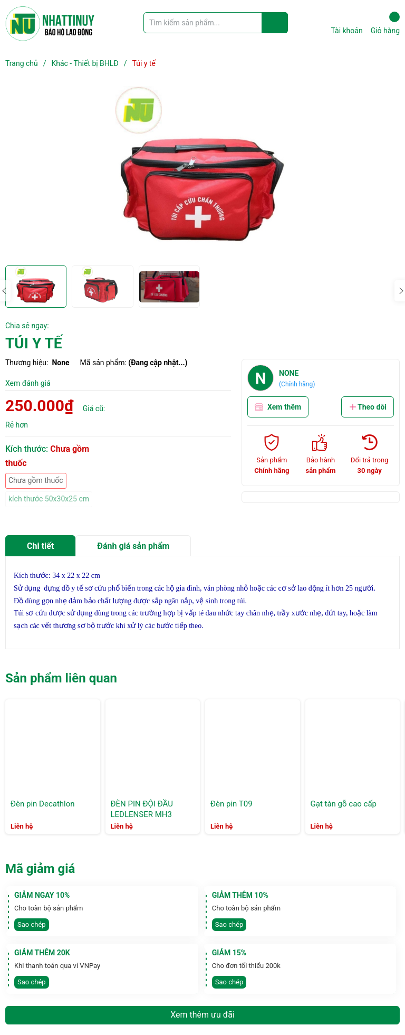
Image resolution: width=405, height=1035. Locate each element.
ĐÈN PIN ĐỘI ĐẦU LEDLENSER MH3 (142, 809)
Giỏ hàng (385, 23)
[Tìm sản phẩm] (215, 22)
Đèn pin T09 (231, 804)
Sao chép (31, 924)
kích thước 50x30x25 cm (48, 499)
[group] (202, 173)
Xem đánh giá (28, 383)
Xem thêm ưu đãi (202, 1015)
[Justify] (275, 22)
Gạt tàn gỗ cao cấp (344, 804)
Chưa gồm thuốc (35, 480)
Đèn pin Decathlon (43, 804)
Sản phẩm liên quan (61, 678)
